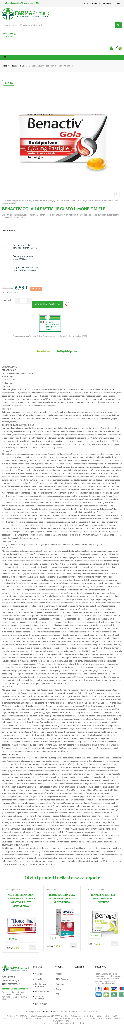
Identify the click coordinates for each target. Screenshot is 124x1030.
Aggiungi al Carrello (47, 304)
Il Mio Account (62, 979)
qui (88, 1023)
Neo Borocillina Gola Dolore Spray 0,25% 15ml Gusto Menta (62, 898)
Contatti (38, 979)
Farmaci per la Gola (13, 890)
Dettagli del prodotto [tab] (68, 351)
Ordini (58, 989)
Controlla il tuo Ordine (101, 3)
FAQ (57, 994)
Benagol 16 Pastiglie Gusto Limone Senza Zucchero (103, 898)
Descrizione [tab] (43, 351)
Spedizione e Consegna (40, 985)
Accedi (59, 974)
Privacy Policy (41, 1004)
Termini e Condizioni (39, 997)
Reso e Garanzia (42, 991)
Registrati (60, 984)
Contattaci (117, 3)
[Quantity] (24, 300)
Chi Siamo (86, 3)
